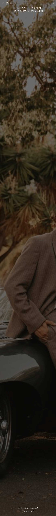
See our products (28, 511)
